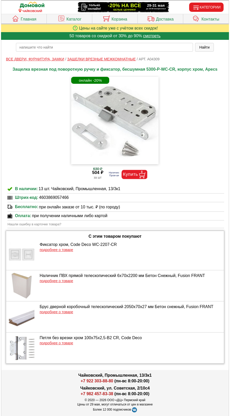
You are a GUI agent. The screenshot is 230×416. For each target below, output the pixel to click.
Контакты (205, 18)
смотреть (152, 36)
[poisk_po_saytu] (104, 47)
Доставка (160, 18)
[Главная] (32, 5)
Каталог (69, 18)
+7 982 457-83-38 (97, 394)
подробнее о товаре (56, 250)
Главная (24, 18)
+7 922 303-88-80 (97, 381)
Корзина (115, 18)
